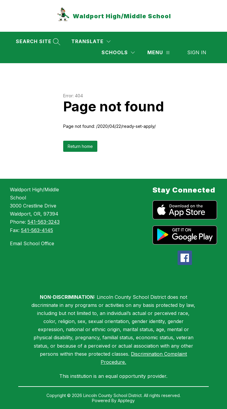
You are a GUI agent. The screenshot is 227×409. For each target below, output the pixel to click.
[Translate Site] (91, 41)
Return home (80, 146)
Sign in (196, 52)
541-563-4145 (37, 230)
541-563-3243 (44, 222)
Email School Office (32, 243)
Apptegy (126, 400)
